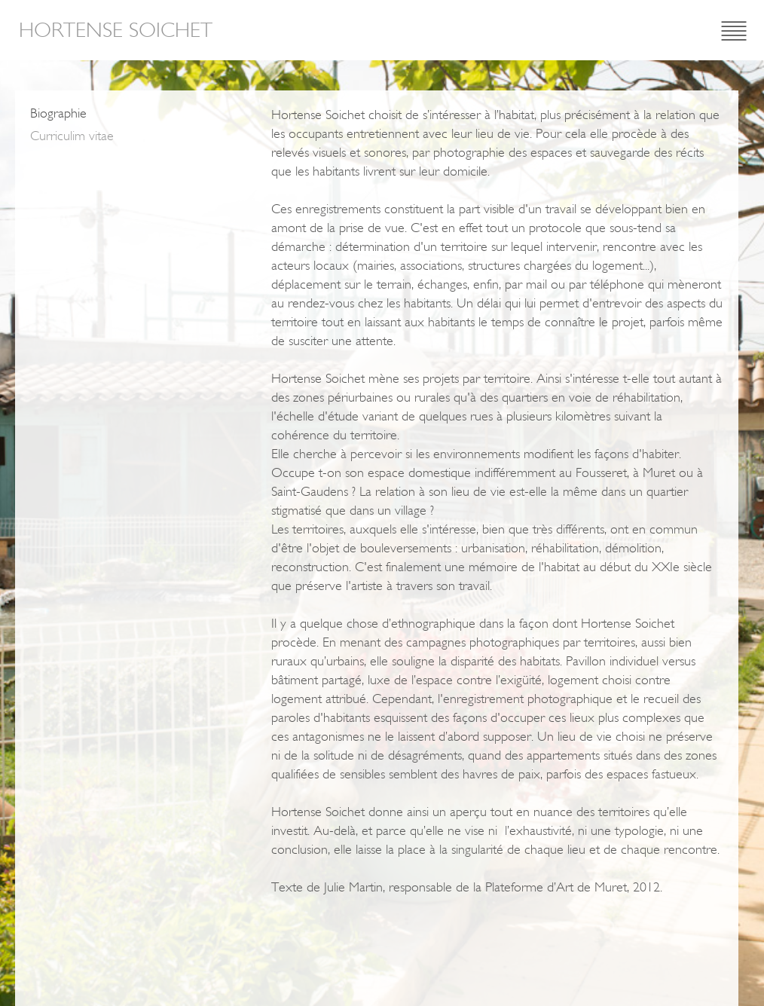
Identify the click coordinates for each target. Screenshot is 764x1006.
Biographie (58, 113)
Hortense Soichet (115, 30)
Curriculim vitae (72, 135)
